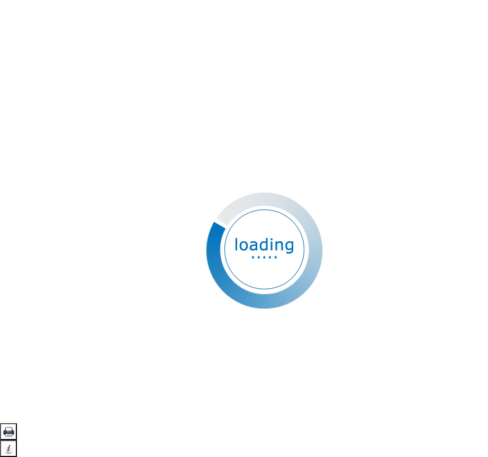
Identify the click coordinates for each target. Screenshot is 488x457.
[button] (8, 431)
